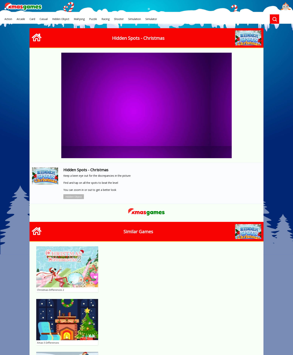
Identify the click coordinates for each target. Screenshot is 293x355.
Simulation (134, 19)
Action (8, 19)
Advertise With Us (212, 335)
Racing (105, 19)
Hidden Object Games (180, 335)
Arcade (21, 19)
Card (32, 19)
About (67, 335)
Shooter (119, 19)
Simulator (151, 19)
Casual (44, 19)
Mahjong (79, 19)
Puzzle (93, 19)
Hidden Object (60, 19)
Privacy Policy (84, 335)
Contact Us (126, 335)
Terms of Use (106, 335)
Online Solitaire (149, 335)
